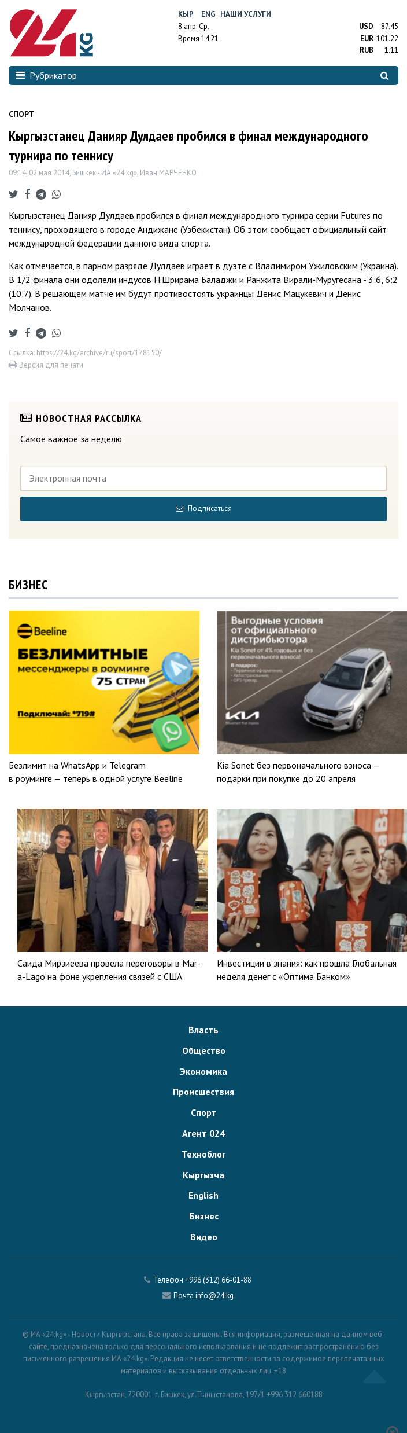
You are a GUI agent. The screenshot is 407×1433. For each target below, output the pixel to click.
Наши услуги (245, 14)
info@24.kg (214, 1295)
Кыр (186, 14)
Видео (203, 1237)
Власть (203, 1029)
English (203, 1195)
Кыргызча (203, 1175)
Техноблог (203, 1154)
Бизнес (204, 1216)
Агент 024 (203, 1133)
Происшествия (203, 1091)
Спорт (204, 1112)
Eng (208, 14)
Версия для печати (46, 365)
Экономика (203, 1071)
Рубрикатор (46, 75)
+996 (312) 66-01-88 (218, 1280)
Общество (203, 1050)
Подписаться (204, 508)
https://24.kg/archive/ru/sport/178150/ (99, 353)
